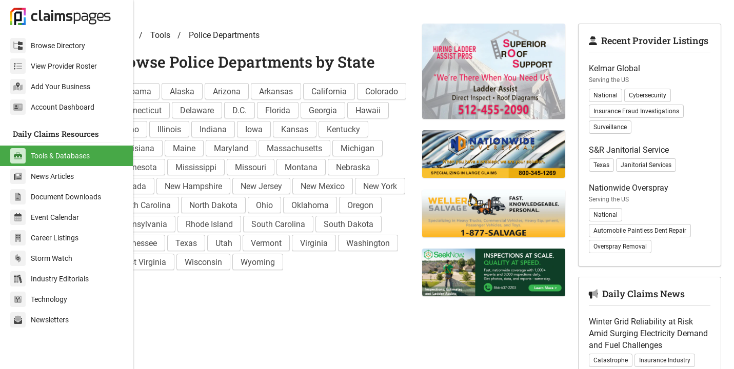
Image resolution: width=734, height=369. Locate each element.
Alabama (170, 110)
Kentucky (216, 167)
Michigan (245, 186)
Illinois (295, 148)
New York (294, 224)
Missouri (170, 205)
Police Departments (260, 54)
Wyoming (293, 300)
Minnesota (300, 186)
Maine (317, 167)
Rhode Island (178, 262)
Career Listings (44, 237)
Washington (347, 281)
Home (157, 54)
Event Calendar (44, 217)
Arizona (262, 110)
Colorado (170, 129)
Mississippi (358, 186)
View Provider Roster (53, 66)
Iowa (380, 148)
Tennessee (380, 262)
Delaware (284, 129)
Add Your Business (50, 86)
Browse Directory (47, 45)
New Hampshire (383, 205)
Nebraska (272, 205)
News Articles (42, 176)
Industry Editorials (49, 278)
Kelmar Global (623, 100)
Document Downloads (55, 196)
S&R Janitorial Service (638, 181)
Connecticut (227, 129)
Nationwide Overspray (638, 219)
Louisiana (270, 167)
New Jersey (175, 224)
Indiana (339, 148)
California (365, 110)
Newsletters (39, 319)
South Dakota (317, 262)
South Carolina (247, 262)
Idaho (255, 148)
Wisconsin (239, 300)
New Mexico (236, 224)
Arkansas (312, 110)
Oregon (325, 243)
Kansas (168, 167)
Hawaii (213, 148)
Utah (202, 281)
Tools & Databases (50, 155)
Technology (38, 299)
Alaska (218, 110)
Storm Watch (41, 258)
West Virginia (178, 300)
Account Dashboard (52, 107)
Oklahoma (275, 243)
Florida (365, 129)
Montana (220, 205)
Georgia (168, 148)
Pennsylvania (381, 243)
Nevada (322, 205)
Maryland (364, 167)
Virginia (293, 281)
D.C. (327, 129)
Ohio (229, 243)
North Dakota (178, 243)
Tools (196, 54)
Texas (165, 281)
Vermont (245, 281)
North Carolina (355, 224)
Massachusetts (182, 186)
